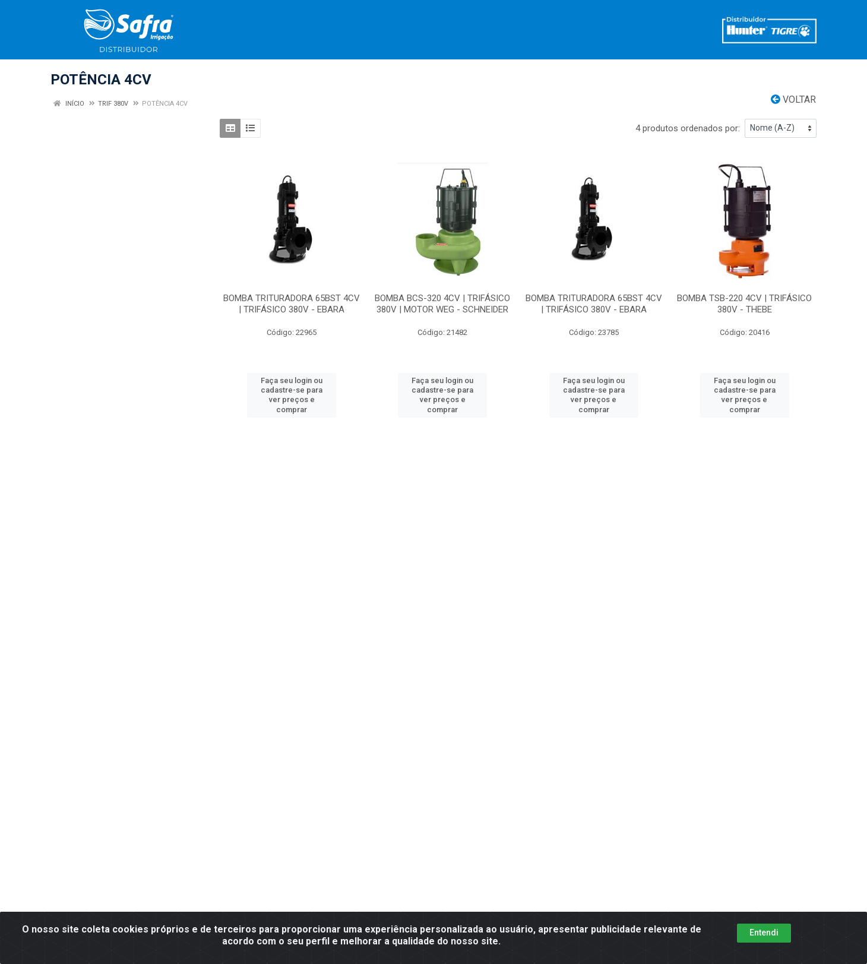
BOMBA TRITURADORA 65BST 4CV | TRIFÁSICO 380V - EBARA (291, 304)
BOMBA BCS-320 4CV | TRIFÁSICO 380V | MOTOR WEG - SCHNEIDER (442, 304)
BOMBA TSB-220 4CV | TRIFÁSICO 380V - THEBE (744, 304)
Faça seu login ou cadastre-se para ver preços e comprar (291, 395)
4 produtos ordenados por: (687, 128)
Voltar (793, 99)
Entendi (764, 937)
